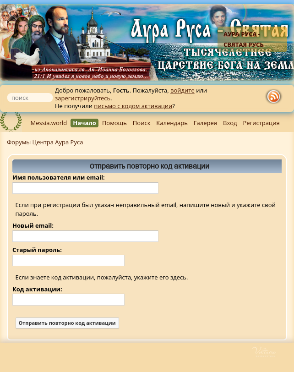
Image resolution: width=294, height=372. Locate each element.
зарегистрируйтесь (82, 98)
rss (275, 96)
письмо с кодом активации (133, 106)
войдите (182, 90)
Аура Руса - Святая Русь (243, 39)
